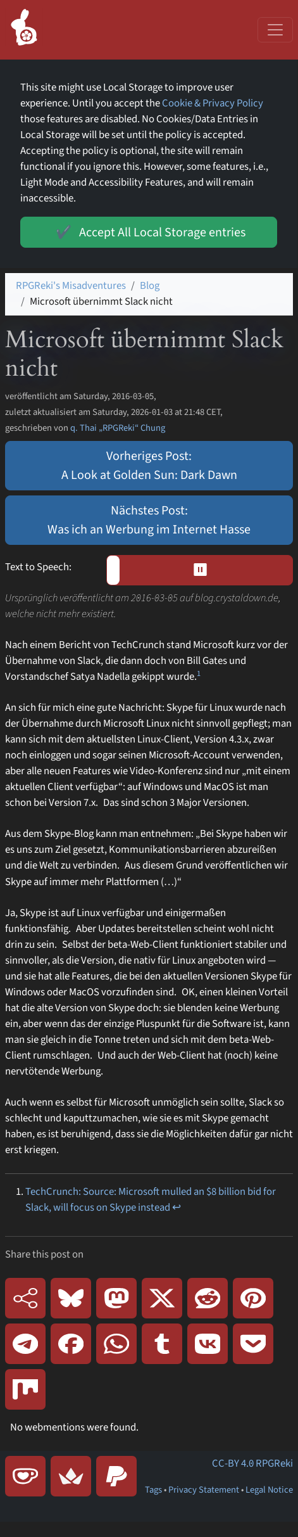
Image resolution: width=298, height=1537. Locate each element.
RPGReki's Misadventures (71, 285)
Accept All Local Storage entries (148, 231)
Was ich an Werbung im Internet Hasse (149, 530)
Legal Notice (269, 1489)
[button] (199, 570)
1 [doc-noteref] (199, 673)
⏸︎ (204, 570)
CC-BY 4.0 (233, 1463)
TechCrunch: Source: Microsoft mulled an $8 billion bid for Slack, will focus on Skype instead (150, 1199)
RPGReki (274, 1463)
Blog (149, 285)
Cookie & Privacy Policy (212, 103)
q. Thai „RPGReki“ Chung (117, 428)
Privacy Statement (203, 1489)
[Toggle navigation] (275, 29)
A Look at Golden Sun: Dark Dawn (149, 475)
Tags (153, 1489)
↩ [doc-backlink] (176, 1207)
